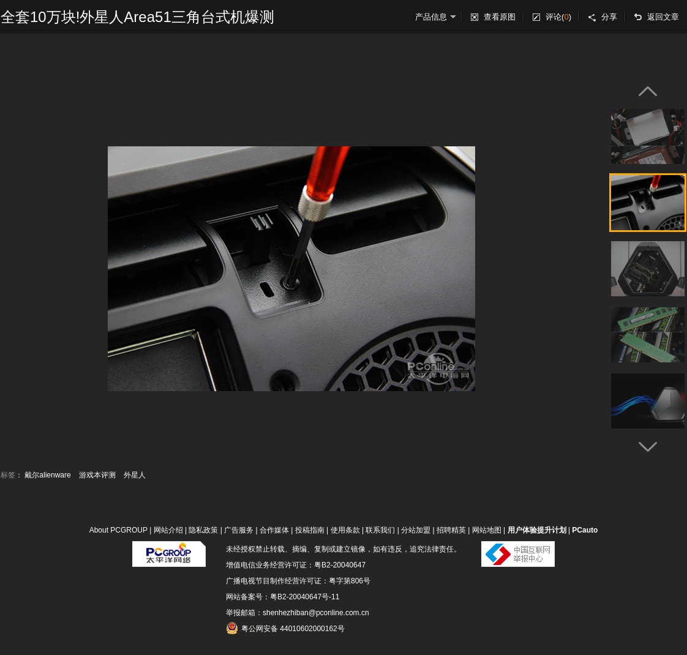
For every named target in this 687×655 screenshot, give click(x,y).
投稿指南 (310, 530)
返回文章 (663, 16)
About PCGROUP (118, 530)
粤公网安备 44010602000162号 (285, 628)
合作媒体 (274, 530)
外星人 (135, 475)
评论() (558, 16)
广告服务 (238, 530)
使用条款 (345, 530)
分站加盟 (415, 530)
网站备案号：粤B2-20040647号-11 (282, 597)
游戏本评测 (97, 475)
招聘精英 (451, 530)
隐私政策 (203, 530)
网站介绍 (168, 530)
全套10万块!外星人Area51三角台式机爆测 (137, 17)
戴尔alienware (47, 475)
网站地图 (486, 530)
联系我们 (380, 530)
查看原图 (500, 16)
